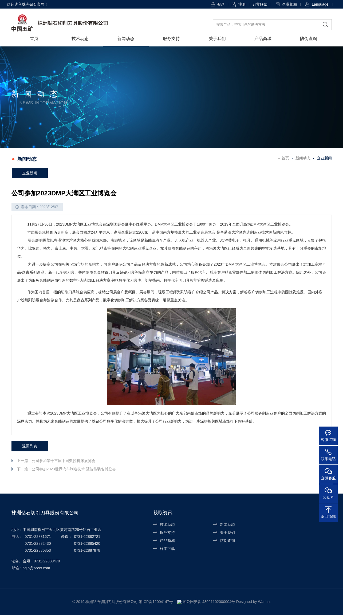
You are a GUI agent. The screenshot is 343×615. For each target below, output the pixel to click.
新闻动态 (125, 38)
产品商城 (262, 38)
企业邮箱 (289, 4)
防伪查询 (308, 38)
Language (320, 4)
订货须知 (260, 4)
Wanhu (261, 602)
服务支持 (171, 38)
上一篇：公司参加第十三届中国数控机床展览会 (56, 461)
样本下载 (167, 548)
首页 (34, 38)
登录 (221, 4)
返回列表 (29, 446)
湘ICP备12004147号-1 (159, 602)
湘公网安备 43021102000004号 (206, 602)
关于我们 (217, 38)
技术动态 (80, 38)
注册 (242, 4)
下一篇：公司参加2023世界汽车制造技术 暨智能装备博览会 (66, 469)
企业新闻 (29, 173)
